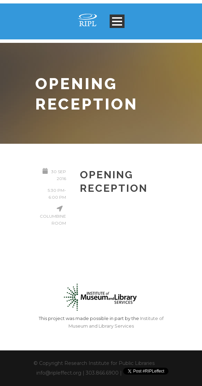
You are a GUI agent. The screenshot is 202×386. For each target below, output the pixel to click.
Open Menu (117, 21)
